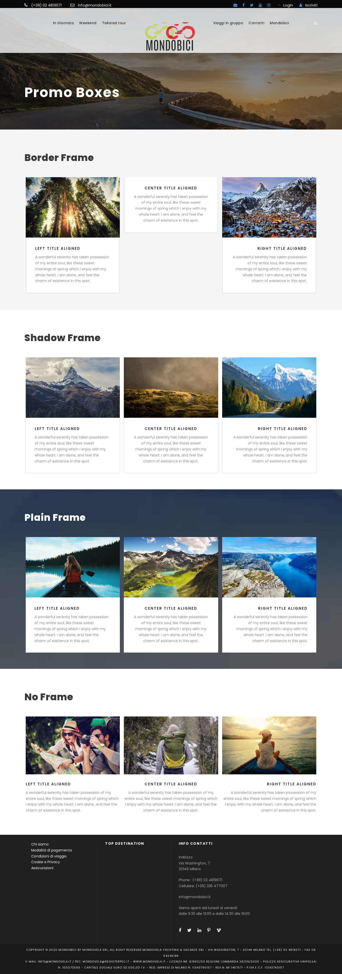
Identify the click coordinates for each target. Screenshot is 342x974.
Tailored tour (114, 22)
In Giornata (63, 22)
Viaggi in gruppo (228, 22)
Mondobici (279, 22)
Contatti (256, 22)
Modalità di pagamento (51, 850)
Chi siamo (40, 844)
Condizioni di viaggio (49, 856)
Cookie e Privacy (45, 861)
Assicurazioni (42, 867)
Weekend (88, 22)
